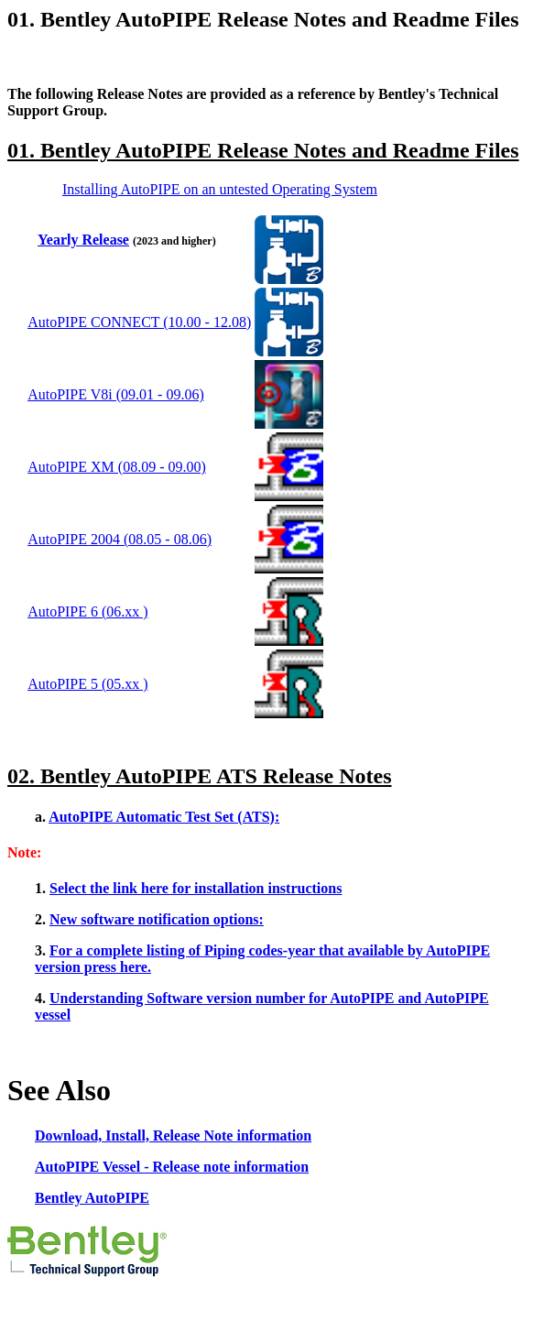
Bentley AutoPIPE (92, 1198)
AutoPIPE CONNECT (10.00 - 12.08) (139, 322)
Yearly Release (83, 239)
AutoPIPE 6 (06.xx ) (87, 611)
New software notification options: (156, 919)
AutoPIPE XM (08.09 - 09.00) (116, 467)
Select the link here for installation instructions (195, 888)
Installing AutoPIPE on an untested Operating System (219, 189)
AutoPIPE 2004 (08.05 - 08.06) (119, 539)
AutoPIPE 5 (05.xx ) (87, 684)
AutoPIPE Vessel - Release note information (172, 1166)
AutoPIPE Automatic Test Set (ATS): (164, 816)
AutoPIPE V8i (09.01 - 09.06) (115, 394)
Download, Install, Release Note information (173, 1135)
